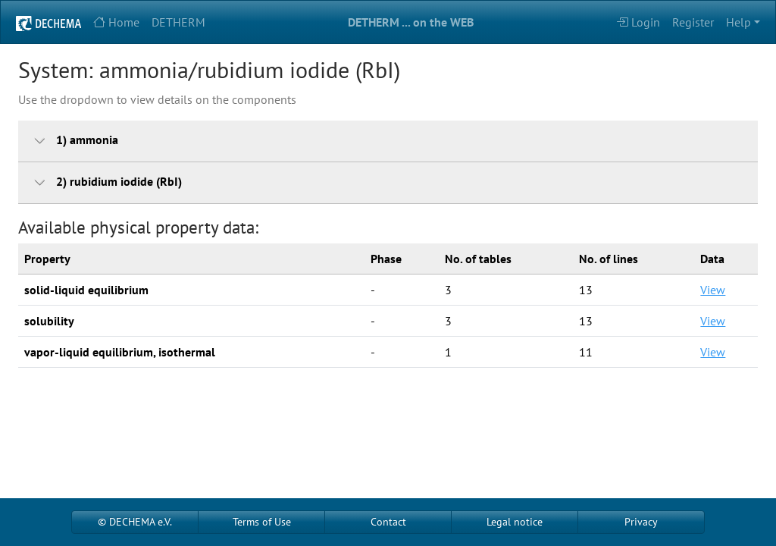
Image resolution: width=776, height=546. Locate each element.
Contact (388, 522)
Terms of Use (262, 522)
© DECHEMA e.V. (135, 522)
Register (693, 22)
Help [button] (738, 22)
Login (638, 22)
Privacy (641, 522)
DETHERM (178, 22)
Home (116, 22)
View (712, 289)
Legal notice (515, 522)
